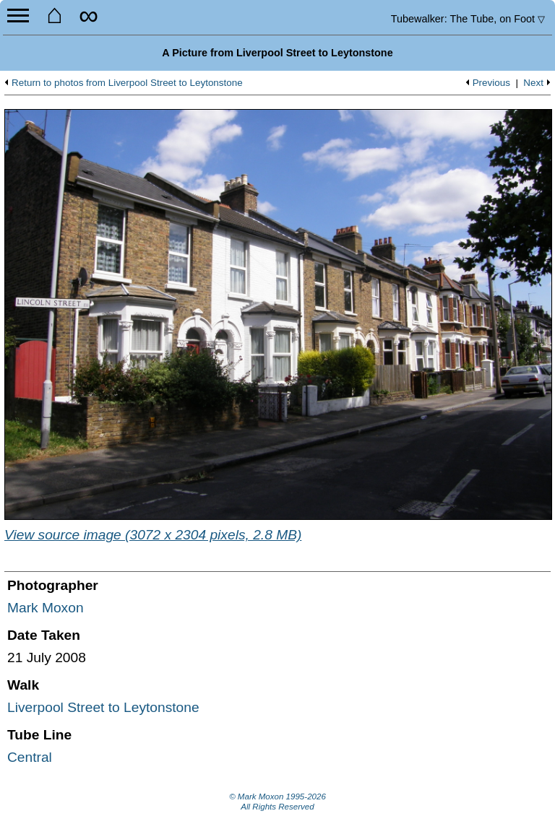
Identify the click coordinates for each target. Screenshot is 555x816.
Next (533, 83)
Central (29, 757)
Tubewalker (468, 19)
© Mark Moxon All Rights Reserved (277, 801)
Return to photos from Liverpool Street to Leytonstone (127, 83)
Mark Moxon (45, 607)
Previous (491, 83)
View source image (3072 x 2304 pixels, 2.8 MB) (152, 534)
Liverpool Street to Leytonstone (103, 707)
